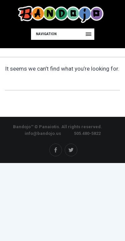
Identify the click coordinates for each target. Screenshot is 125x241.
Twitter (71, 150)
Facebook (55, 150)
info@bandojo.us (43, 133)
